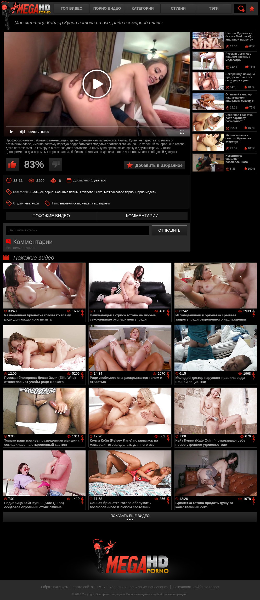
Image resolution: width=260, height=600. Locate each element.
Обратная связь (54, 587)
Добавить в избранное (159, 165)
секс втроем (101, 203)
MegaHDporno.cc (30, 9)
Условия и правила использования (138, 587)
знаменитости (70, 203)
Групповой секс (91, 192)
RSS (101, 587)
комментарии (142, 216)
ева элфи (32, 203)
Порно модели (145, 192)
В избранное (252, 8)
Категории (143, 8)
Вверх (252, 590)
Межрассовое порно (119, 192)
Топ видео (71, 8)
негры (86, 203)
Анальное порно (41, 192)
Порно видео (107, 8)
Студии (178, 8)
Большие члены (66, 192)
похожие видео (51, 216)
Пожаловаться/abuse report (196, 587)
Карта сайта (82, 587)
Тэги (214, 8)
